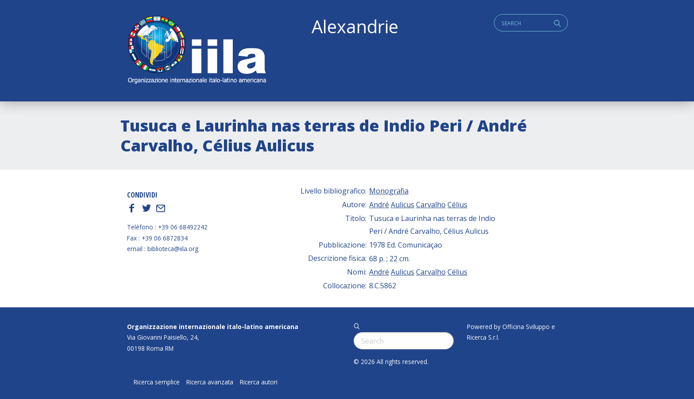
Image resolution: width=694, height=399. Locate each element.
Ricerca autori (259, 382)
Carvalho (431, 204)
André (379, 204)
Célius (457, 204)
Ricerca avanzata (209, 382)
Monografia (389, 191)
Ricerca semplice (157, 382)
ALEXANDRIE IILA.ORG (196, 50)
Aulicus (402, 204)
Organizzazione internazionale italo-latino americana (212, 326)
